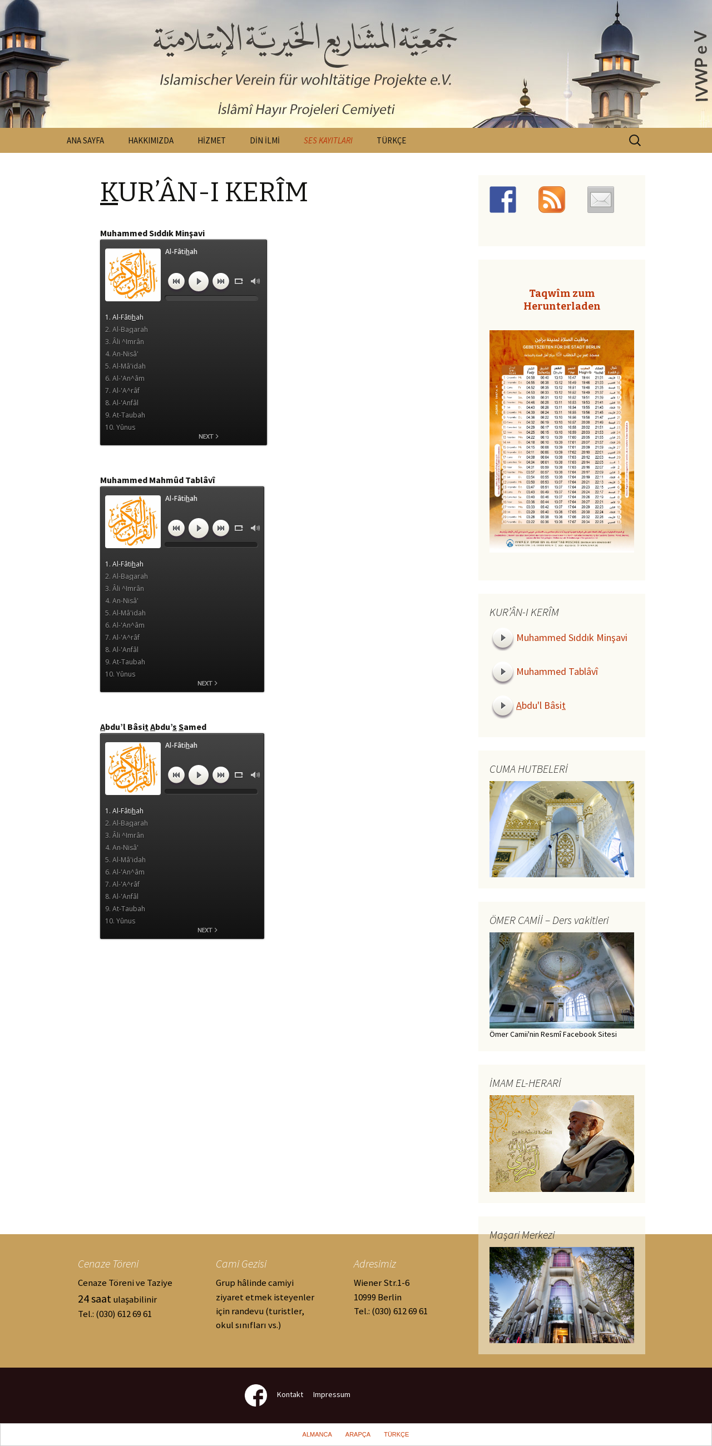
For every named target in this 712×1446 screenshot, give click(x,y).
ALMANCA (317, 1434)
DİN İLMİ (265, 140)
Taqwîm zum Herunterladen (562, 299)
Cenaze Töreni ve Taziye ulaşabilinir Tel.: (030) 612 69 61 (125, 1297)
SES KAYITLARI (328, 140)
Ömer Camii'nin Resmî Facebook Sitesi (553, 1034)
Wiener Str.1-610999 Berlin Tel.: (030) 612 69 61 (391, 1296)
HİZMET (211, 140)
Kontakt (290, 1395)
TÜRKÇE (391, 140)
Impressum (331, 1395)
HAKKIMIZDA (151, 140)
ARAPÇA (357, 1434)
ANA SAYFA (85, 140)
